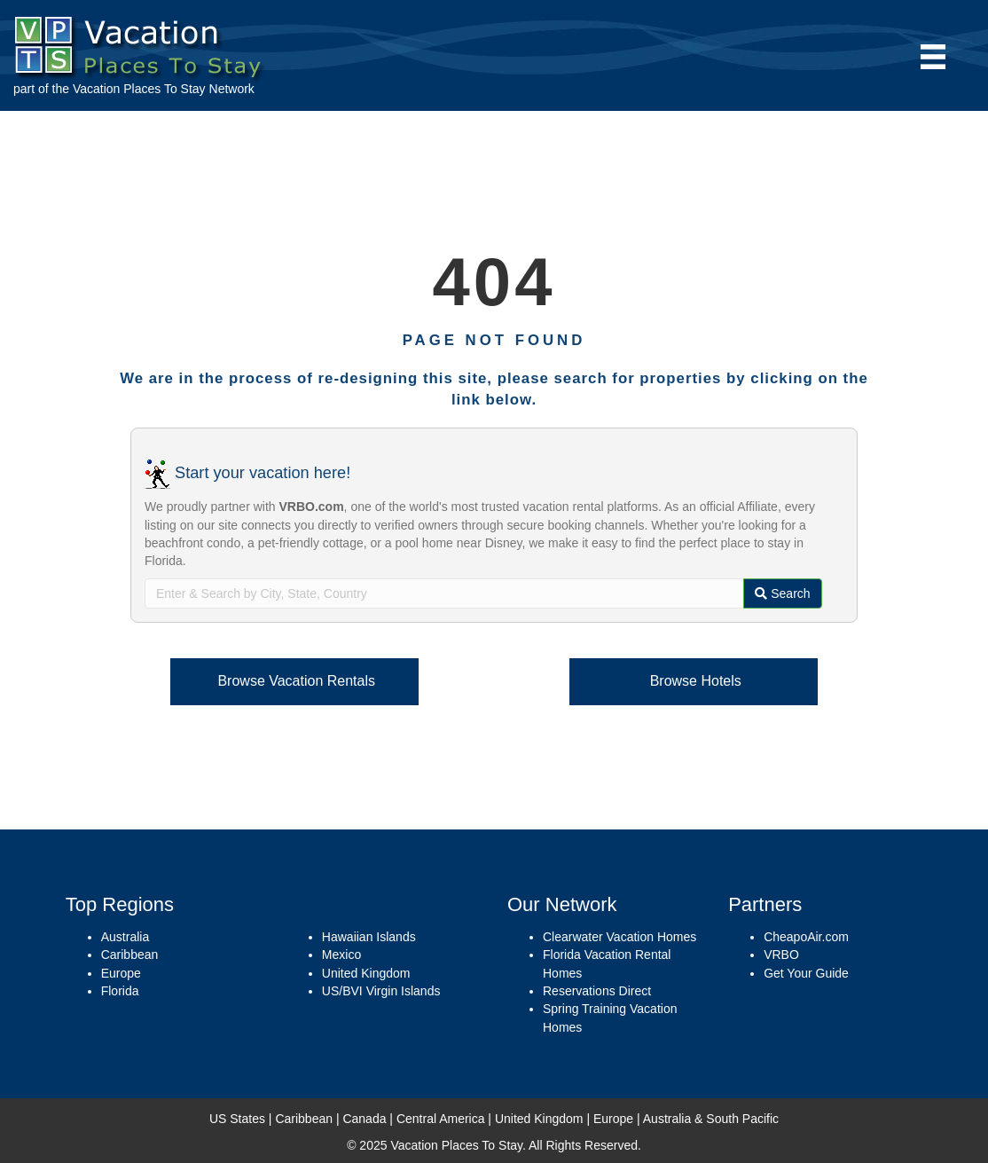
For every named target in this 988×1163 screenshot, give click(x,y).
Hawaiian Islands (369, 937)
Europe (121, 973)
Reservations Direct (597, 991)
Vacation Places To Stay (139, 89)
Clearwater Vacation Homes (619, 937)
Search (782, 593)
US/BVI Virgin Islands (381, 991)
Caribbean (130, 954)
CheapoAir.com (806, 937)
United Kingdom (366, 973)
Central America (440, 1119)
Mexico (341, 954)
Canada (364, 1119)
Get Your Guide (806, 973)
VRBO (781, 954)
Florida (120, 991)
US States (237, 1119)
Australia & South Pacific (711, 1119)
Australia (125, 937)
